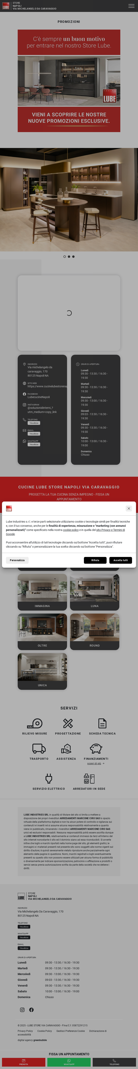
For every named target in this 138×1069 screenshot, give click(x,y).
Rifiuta (95, 560)
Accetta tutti (121, 560)
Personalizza (17, 560)
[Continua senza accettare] (129, 508)
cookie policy (71, 530)
